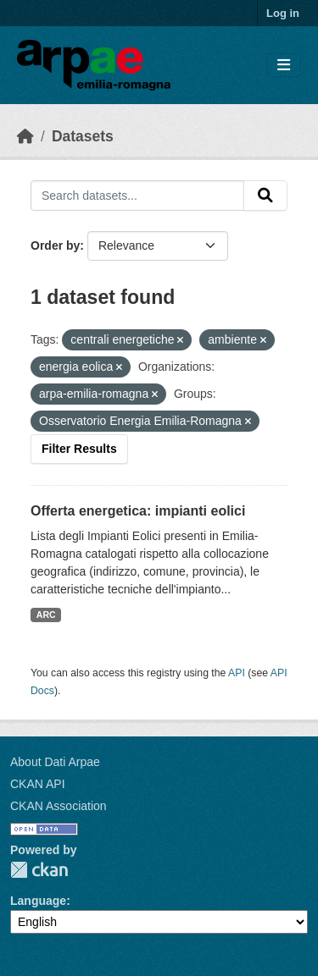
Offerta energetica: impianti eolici (138, 511)
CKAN (39, 870)
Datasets (83, 136)
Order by (55, 245)
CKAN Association (58, 806)
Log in (282, 13)
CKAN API (37, 784)
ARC (46, 614)
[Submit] (265, 195)
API (236, 673)
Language (38, 900)
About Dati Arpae (55, 762)
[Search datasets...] (137, 195)
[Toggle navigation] (283, 65)
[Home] (25, 136)
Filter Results (79, 448)
